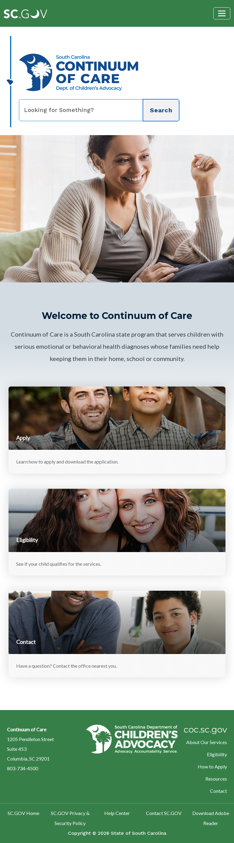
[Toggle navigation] (221, 13)
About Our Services (206, 742)
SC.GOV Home (23, 813)
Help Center (117, 813)
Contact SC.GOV (164, 813)
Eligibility (217, 754)
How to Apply (212, 766)
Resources (216, 779)
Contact (218, 791)
